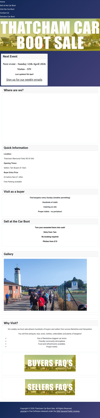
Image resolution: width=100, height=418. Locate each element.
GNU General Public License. (68, 411)
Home (2, 2)
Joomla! (23, 411)
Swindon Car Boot (7, 16)
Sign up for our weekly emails (24, 79)
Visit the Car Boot (7, 9)
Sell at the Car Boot (8, 5)
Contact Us (4, 13)
